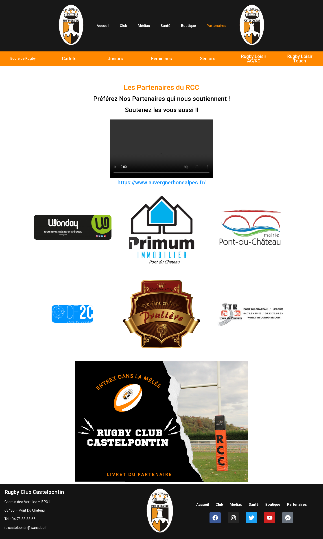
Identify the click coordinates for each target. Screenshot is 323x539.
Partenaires (216, 26)
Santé (165, 26)
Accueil (103, 26)
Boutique (188, 26)
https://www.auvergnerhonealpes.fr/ (162, 182)
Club (123, 26)
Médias (144, 26)
